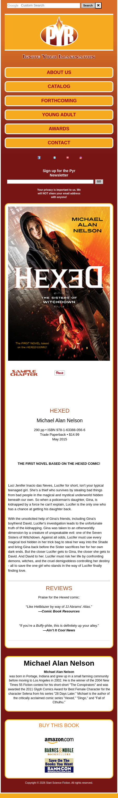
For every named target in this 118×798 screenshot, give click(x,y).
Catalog (59, 86)
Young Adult (59, 114)
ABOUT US (59, 72)
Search (88, 5)
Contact (59, 142)
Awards (59, 128)
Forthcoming (59, 100)
